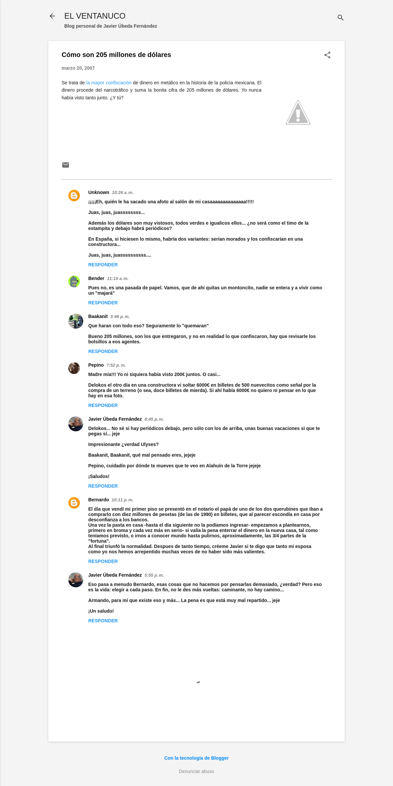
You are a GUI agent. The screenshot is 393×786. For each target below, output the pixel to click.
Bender (96, 278)
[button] (327, 55)
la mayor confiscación (109, 82)
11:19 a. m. (118, 278)
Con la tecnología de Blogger (196, 758)
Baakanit (98, 316)
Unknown (98, 192)
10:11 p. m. (122, 499)
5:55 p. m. (154, 575)
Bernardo (98, 499)
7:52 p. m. (116, 365)
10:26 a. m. (123, 192)
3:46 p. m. (120, 316)
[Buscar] (341, 18)
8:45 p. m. (154, 419)
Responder (103, 264)
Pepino (96, 365)
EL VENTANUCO (95, 15)
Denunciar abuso (196, 771)
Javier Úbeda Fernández (115, 419)
